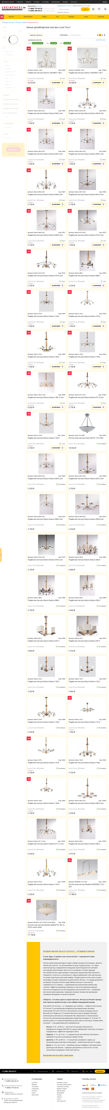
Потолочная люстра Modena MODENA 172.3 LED (86, 885)
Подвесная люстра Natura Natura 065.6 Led (45, 154)
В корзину (57, 82)
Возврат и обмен (62, 1088)
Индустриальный (11, 71)
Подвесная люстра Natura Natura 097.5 (84, 641)
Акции (33, 1093)
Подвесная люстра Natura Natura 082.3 (84, 844)
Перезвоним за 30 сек (64, 6)
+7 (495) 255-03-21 (41, 11)
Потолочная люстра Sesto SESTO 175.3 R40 (86, 438)
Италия (9, 138)
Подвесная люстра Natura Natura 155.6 (84, 316)
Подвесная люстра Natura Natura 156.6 (43, 357)
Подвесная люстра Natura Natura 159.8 (84, 357)
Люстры (18, 22)
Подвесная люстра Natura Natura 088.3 (84, 275)
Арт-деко (9, 68)
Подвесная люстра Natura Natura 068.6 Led (45, 519)
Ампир (8, 65)
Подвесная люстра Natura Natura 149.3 (43, 681)
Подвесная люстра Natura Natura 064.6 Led (45, 113)
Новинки (34, 1091)
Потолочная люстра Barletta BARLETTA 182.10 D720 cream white (46, 926)
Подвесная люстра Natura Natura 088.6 (43, 600)
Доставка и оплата (8, 2)
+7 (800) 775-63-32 (41, 8)
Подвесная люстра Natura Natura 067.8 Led (86, 194)
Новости (59, 1097)
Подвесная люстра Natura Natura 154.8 (43, 722)
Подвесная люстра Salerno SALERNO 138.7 (86, 73)
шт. (85, 1071)
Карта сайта (35, 1095)
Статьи (59, 1099)
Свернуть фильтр (36, 35)
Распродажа (35, 1088)
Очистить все (101, 40)
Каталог (2, 17)
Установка (45, 2)
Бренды (65, 2)
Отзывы (36, 2)
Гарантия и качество (63, 1086)
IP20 (8, 117)
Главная (5, 22)
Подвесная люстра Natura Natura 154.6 (43, 316)
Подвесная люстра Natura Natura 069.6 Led (86, 803)
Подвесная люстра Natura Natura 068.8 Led (45, 235)
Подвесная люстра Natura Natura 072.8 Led (45, 275)
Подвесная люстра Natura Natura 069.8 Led (86, 519)
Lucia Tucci (10, 127)
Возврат (28, 2)
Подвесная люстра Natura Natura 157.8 (43, 762)
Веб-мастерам (61, 1091)
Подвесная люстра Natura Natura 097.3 (43, 641)
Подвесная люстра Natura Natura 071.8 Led (86, 397)
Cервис (60, 1079)
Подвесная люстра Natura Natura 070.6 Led (45, 560)
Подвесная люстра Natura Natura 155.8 (43, 884)
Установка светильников (64, 1084)
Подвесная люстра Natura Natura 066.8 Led (45, 194)
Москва (39, 6)
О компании (37, 1079)
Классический (10, 75)
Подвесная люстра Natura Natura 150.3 (84, 681)
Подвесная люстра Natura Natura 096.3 (84, 600)
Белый (24, 22)
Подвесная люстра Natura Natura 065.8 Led (45, 478)
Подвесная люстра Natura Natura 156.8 (43, 438)
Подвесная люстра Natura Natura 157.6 (84, 722)
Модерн (9, 81)
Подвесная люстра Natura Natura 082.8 (84, 560)
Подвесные (10, 51)
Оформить (100, 1071)
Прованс (9, 84)
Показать (13, 150)
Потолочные (10, 55)
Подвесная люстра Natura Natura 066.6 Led (86, 154)
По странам (35, 1086)
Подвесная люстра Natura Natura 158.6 (84, 762)
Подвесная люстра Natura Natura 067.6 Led (86, 478)
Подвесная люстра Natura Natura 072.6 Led (86, 235)
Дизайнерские (37, 43)
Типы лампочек (61, 1101)
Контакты (74, 2)
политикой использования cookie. (93, 1102)
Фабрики (34, 1084)
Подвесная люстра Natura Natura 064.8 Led (86, 113)
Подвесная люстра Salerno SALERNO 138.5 (45, 73)
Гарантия (20, 2)
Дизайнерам (56, 2)
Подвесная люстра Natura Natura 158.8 (43, 803)
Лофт (8, 78)
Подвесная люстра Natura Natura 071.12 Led (45, 844)
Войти (105, 2)
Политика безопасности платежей (92, 1093)
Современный (11, 87)
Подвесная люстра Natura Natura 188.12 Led (45, 397)
